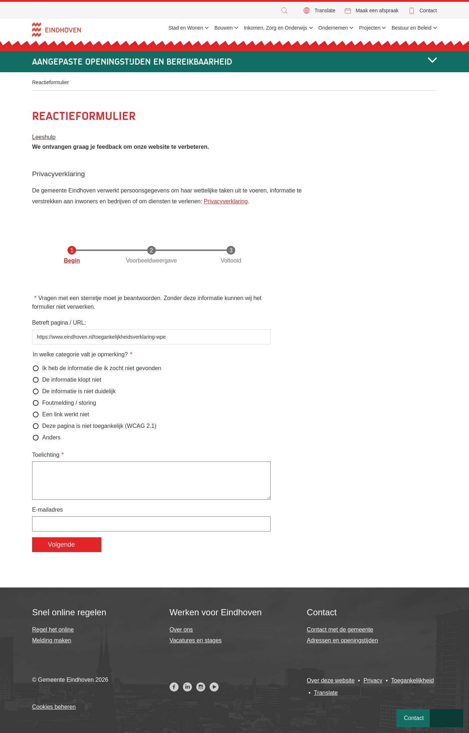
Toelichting (46, 455)
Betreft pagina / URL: (59, 323)
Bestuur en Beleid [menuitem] (411, 28)
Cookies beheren (54, 707)
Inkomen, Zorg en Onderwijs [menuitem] (275, 28)
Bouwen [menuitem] (223, 28)
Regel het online (53, 629)
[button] (286, 10)
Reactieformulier (50, 82)
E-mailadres (47, 510)
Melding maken (51, 640)
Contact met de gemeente (340, 629)
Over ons (181, 629)
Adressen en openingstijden (342, 640)
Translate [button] (325, 10)
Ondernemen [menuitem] (333, 28)
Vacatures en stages (196, 640)
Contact (428, 10)
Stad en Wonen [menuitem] (185, 28)
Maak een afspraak (377, 10)
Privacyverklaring (226, 201)
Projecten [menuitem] (369, 28)
